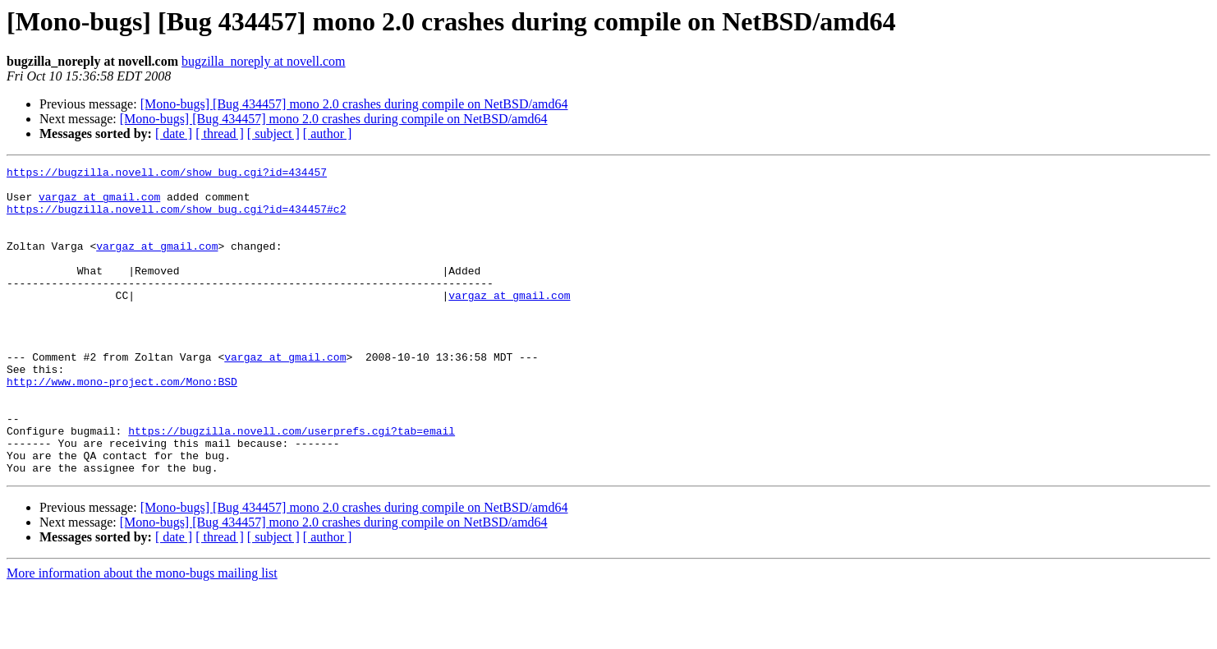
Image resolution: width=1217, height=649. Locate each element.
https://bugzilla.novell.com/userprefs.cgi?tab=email (291, 484)
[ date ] (173, 133)
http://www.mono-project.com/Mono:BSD (122, 425)
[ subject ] (273, 133)
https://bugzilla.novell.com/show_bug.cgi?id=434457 (167, 174)
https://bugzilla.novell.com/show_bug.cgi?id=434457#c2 (176, 218)
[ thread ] (219, 133)
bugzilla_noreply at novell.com (263, 61)
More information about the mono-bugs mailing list (142, 635)
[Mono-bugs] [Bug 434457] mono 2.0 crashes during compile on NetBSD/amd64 (354, 104)
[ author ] (327, 133)
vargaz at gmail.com (99, 203)
